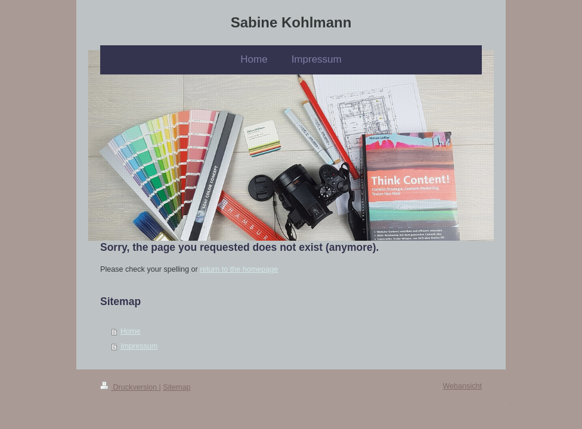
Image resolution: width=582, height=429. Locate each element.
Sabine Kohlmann (291, 22)
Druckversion (129, 387)
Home (130, 331)
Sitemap (176, 387)
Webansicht (462, 386)
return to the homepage (239, 269)
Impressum (138, 346)
